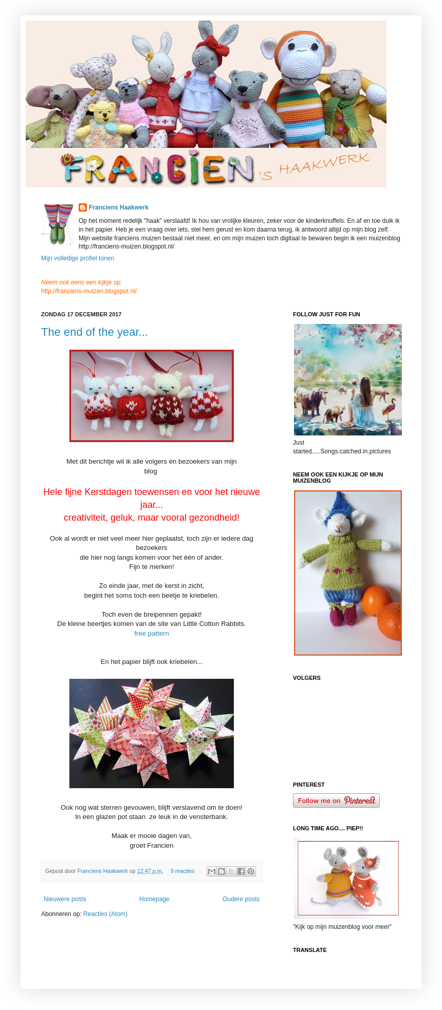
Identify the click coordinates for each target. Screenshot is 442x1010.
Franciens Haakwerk (119, 207)
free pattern (151, 633)
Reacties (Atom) (105, 914)
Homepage (154, 899)
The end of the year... (94, 332)
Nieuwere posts (65, 899)
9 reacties (183, 871)
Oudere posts (241, 899)
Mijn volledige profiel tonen (77, 258)
